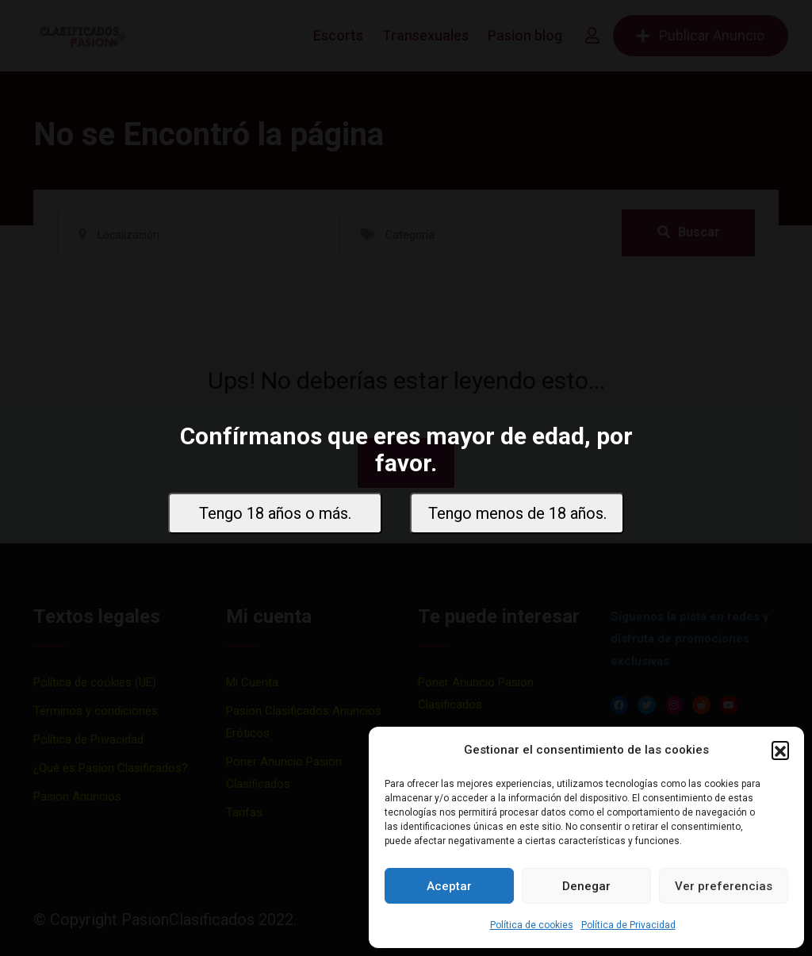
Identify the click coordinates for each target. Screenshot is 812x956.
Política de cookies (531, 925)
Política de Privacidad (628, 925)
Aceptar (449, 886)
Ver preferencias (723, 886)
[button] (780, 750)
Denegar (586, 886)
